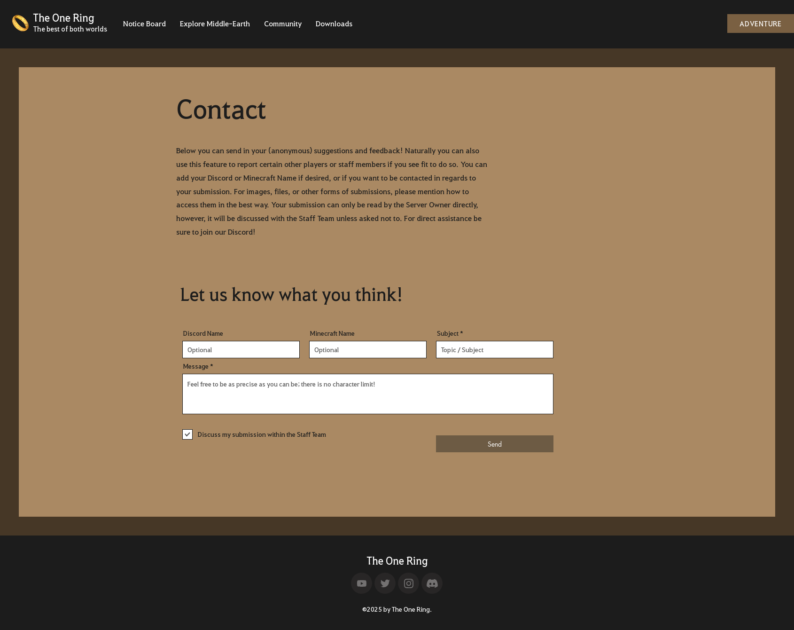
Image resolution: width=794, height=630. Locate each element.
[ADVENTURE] (760, 23)
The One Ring (397, 560)
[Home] (361, 583)
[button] (144, 26)
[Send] (494, 443)
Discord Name (203, 333)
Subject (448, 333)
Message (196, 366)
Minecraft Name (332, 333)
